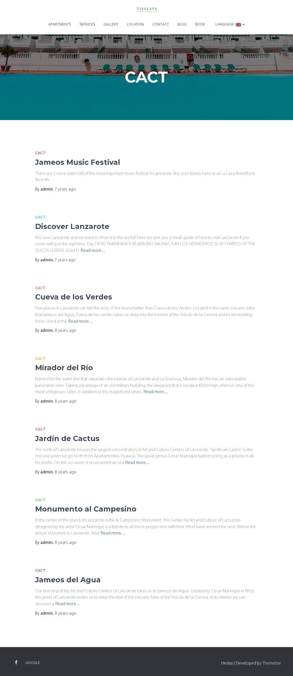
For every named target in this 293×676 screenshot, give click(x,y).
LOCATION (135, 24)
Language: (230, 24)
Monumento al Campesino (85, 509)
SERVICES (87, 24)
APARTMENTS (59, 24)
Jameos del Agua (68, 579)
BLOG (182, 24)
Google (32, 663)
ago (65, 189)
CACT (40, 153)
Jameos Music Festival (77, 162)
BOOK (200, 24)
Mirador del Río (64, 367)
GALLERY (111, 24)
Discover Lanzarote (72, 226)
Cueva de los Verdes (73, 297)
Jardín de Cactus (67, 438)
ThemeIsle (271, 663)
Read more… (93, 250)
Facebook (16, 662)
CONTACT (161, 24)
